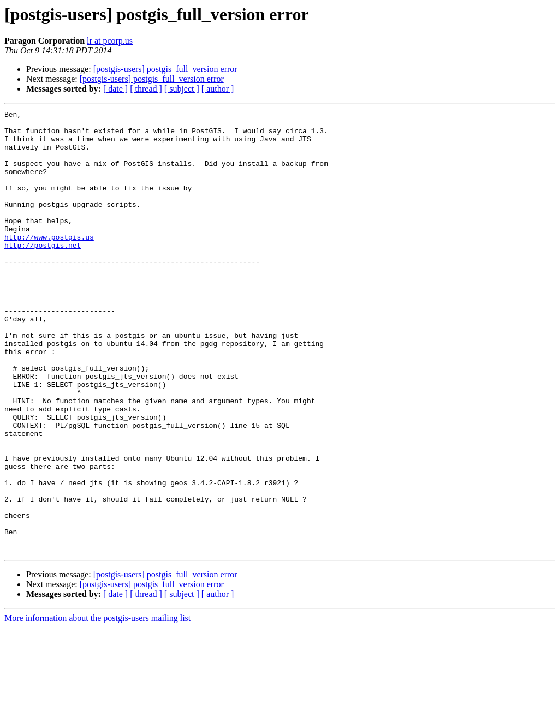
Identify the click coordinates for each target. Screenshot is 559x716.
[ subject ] (181, 88)
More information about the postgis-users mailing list (97, 706)
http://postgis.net (42, 273)
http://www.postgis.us (49, 263)
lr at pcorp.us (110, 40)
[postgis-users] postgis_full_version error (165, 69)
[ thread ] (146, 88)
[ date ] (115, 88)
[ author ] (217, 88)
